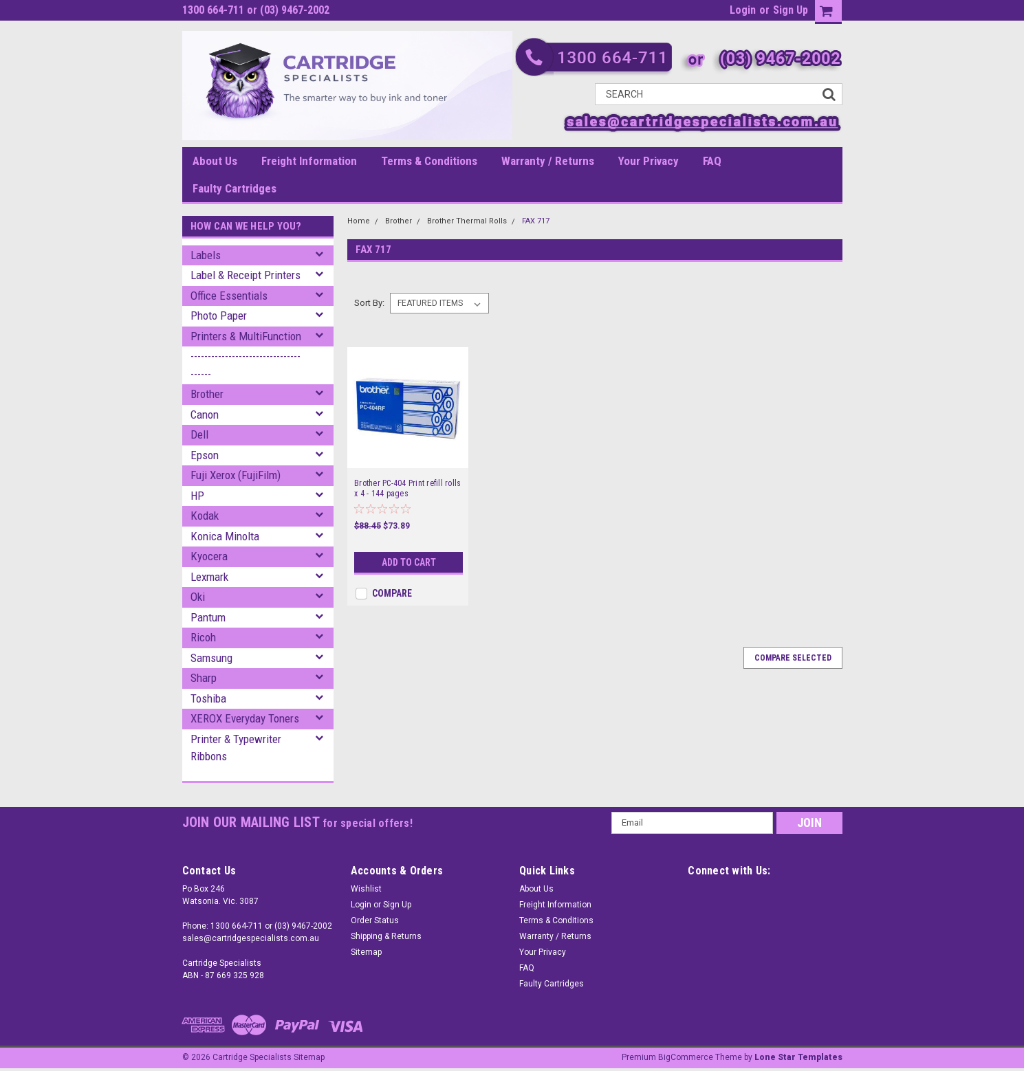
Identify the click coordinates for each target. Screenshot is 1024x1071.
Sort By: (369, 303)
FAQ (712, 161)
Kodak (204, 515)
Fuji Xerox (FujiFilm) (235, 475)
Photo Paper (218, 315)
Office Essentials (229, 295)
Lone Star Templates (798, 1057)
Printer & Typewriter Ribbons (235, 748)
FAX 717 (535, 221)
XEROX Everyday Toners (244, 718)
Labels (205, 255)
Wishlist (366, 889)
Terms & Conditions (429, 161)
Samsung (211, 658)
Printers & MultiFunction (245, 336)
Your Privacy (648, 161)
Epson (204, 455)
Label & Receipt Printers (245, 275)
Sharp (203, 678)
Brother (207, 394)
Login (743, 9)
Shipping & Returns (386, 936)
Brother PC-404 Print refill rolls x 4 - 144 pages (407, 488)
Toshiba (208, 698)
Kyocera (209, 556)
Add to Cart (409, 562)
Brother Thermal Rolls (467, 221)
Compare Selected (792, 658)
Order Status (375, 920)
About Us (215, 161)
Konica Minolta (224, 536)
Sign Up (790, 9)
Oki (197, 597)
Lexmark (209, 577)
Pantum (208, 617)
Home (358, 221)
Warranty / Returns (547, 161)
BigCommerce (685, 1057)
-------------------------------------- (245, 365)
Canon (204, 414)
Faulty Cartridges (234, 188)
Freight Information (309, 161)
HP (197, 496)
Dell (199, 434)
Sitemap (366, 952)
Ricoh (203, 637)
